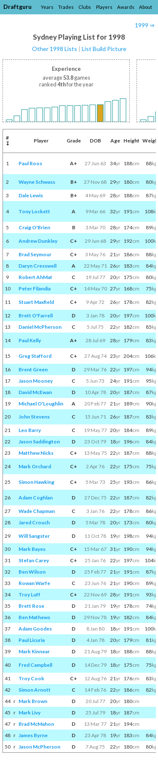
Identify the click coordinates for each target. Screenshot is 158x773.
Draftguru (17, 6)
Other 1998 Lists (54, 48)
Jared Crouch (34, 522)
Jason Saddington (39, 441)
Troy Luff (29, 594)
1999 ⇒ (145, 25)
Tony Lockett (34, 211)
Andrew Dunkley (38, 241)
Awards (125, 7)
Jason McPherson (39, 746)
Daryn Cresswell (37, 266)
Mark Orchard (35, 466)
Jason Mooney (36, 381)
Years (47, 7)
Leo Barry (30, 430)
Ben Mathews (34, 617)
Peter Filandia (35, 288)
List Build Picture (104, 48)
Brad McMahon (36, 724)
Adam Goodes (35, 628)
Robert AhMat (35, 277)
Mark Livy (29, 712)
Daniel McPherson (40, 327)
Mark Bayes (32, 549)
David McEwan (35, 392)
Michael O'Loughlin (41, 403)
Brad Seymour (35, 254)
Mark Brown (33, 701)
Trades (66, 7)
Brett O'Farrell (36, 315)
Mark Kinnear (34, 651)
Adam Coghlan (36, 497)
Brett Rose (31, 606)
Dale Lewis (31, 195)
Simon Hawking (36, 482)
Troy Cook (31, 678)
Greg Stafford (35, 356)
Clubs (84, 7)
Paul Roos (30, 163)
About (145, 7)
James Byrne (33, 735)
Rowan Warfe (34, 583)
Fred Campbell (35, 665)
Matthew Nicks (36, 453)
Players (104, 7)
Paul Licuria (32, 640)
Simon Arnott (35, 690)
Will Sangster (34, 536)
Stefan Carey (34, 560)
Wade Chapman (37, 511)
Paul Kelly (30, 340)
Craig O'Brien (34, 227)
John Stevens (34, 416)
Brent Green (33, 369)
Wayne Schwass (37, 182)
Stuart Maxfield (36, 302)
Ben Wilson (32, 572)
